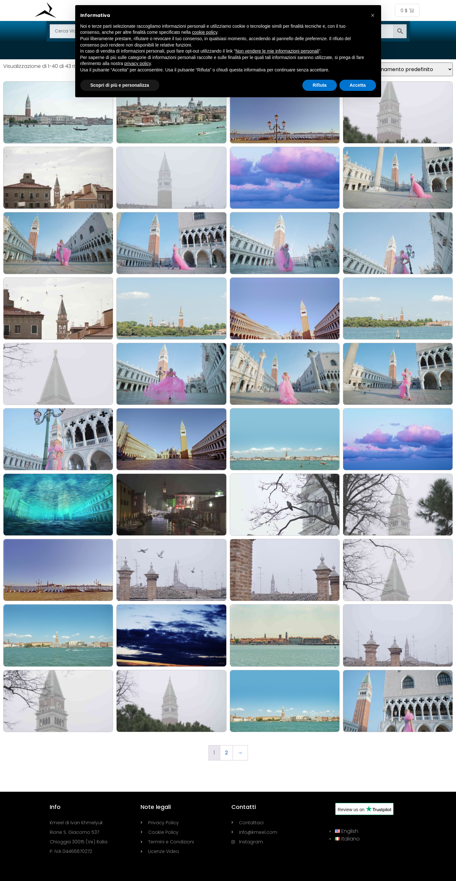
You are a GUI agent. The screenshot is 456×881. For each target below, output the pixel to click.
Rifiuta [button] (320, 85)
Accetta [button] (358, 85)
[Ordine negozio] (408, 69)
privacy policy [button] (137, 63)
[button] (373, 15)
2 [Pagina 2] (226, 752)
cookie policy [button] (204, 32)
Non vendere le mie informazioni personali (277, 51)
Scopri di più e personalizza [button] (119, 85)
